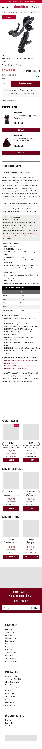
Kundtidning (9, 702)
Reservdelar (9, 655)
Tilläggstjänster (10, 658)
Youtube (8, 726)
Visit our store (10, 696)
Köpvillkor (8, 635)
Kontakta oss (9, 691)
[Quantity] (4, 84)
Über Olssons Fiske (11, 685)
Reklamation (9, 644)
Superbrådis (9, 632)
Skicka (34, 607)
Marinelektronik (12, 12)
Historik (3, 78)
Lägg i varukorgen (25, 83)
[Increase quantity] (8, 82)
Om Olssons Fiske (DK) (13, 679)
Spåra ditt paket (11, 638)
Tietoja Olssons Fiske (12, 688)
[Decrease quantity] (8, 85)
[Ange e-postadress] (15, 607)
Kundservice (9, 629)
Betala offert (9, 650)
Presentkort (9, 647)
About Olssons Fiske (12, 682)
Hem (3, 12)
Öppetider (9, 699)
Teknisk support (10, 652)
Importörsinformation (9, 100)
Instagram (8, 720)
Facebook (8, 723)
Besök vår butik (10, 693)
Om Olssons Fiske (11, 676)
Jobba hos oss (10, 705)
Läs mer (11, 460)
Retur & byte (9, 641)
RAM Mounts (24, 12)
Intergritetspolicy (11, 661)
